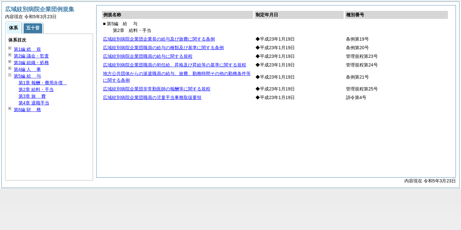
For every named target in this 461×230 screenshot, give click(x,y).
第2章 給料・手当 (36, 89)
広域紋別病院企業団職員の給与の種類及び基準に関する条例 (163, 47)
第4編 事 (27, 69)
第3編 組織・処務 (31, 62)
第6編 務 (27, 109)
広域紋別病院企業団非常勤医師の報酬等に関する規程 (156, 88)
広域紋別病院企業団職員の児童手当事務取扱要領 (152, 97)
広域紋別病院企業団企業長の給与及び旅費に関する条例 (159, 39)
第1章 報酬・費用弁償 (43, 82)
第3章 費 (32, 96)
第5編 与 (27, 76)
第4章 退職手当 (34, 102)
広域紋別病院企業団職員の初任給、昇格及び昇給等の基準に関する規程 (174, 64)
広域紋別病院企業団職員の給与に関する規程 (147, 56)
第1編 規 (27, 49)
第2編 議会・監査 (31, 55)
